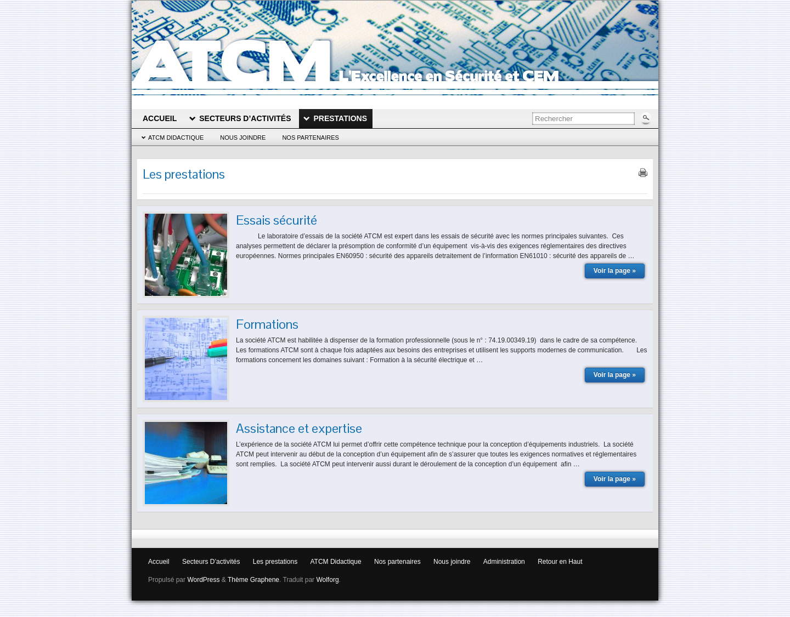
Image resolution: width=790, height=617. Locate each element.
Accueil (159, 561)
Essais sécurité (276, 220)
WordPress (203, 580)
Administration (504, 561)
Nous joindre (243, 137)
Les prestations (275, 561)
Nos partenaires (310, 137)
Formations (267, 324)
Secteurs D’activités (211, 561)
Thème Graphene (253, 580)
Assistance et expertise (299, 428)
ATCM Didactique (176, 137)
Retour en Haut (560, 561)
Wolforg (327, 580)
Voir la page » (615, 271)
